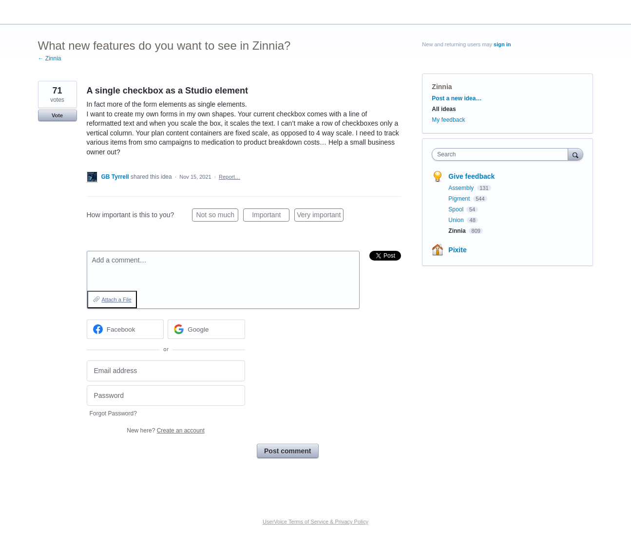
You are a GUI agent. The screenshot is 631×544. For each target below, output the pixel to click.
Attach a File (117, 299)
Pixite (457, 250)
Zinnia (442, 87)
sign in (502, 44)
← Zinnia (49, 58)
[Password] (166, 395)
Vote (57, 115)
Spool (456, 209)
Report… (229, 177)
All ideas (444, 109)
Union (456, 220)
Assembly (461, 188)
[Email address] (166, 370)
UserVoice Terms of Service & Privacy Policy (315, 522)
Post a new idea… (456, 98)
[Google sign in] (206, 329)
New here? (165, 430)
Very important (320, 216)
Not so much (217, 216)
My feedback (448, 119)
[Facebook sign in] (125, 329)
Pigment (459, 198)
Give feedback (471, 176)
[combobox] (502, 154)
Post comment (287, 451)
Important (270, 216)
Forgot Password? (113, 413)
